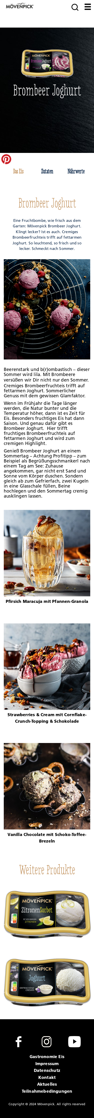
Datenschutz (47, 1070)
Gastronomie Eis (47, 1056)
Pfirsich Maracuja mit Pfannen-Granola (47, 601)
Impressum (47, 1063)
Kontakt (47, 1077)
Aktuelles (47, 1084)
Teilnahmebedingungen (47, 1091)
